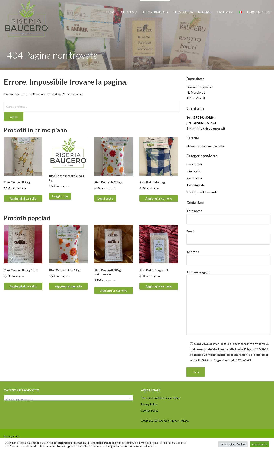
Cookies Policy (149, 410)
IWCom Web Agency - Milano (171, 420)
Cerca (13, 116)
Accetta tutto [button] (259, 444)
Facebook (225, 12)
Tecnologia (183, 12)
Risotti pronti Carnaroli (201, 192)
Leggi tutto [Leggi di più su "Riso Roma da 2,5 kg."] (105, 198)
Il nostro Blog (155, 12)
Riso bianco (194, 178)
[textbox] (68, 399)
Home (111, 12)
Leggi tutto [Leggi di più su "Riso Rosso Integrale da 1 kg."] (60, 196)
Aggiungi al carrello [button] (23, 198)
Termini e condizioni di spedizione (160, 397)
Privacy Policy (149, 404)
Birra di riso (194, 164)
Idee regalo (193, 171)
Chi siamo (129, 12)
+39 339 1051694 (204, 123)
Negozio (205, 12)
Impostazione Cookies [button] (233, 444)
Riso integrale (195, 185)
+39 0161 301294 (203, 117)
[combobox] (68, 398)
